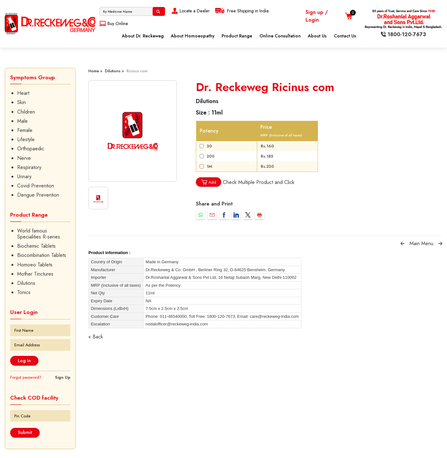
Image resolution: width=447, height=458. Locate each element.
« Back (95, 336)
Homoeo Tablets (34, 265)
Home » (95, 71)
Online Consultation (280, 36)
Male (22, 121)
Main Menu (421, 243)
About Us (317, 36)
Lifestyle (26, 139)
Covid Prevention (35, 186)
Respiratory (29, 167)
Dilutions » (114, 71)
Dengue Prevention (38, 195)
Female (24, 130)
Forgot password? (25, 377)
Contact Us (345, 36)
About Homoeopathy (193, 36)
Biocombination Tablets (41, 255)
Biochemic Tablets (36, 246)
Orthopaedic (30, 149)
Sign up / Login (317, 16)
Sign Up (62, 377)
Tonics (24, 292)
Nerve (24, 158)
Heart (23, 93)
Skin (21, 102)
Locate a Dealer (190, 11)
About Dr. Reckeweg (143, 36)
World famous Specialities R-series (38, 234)
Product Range (237, 36)
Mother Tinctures (35, 274)
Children (26, 112)
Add (208, 182)
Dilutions (26, 283)
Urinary (24, 176)
